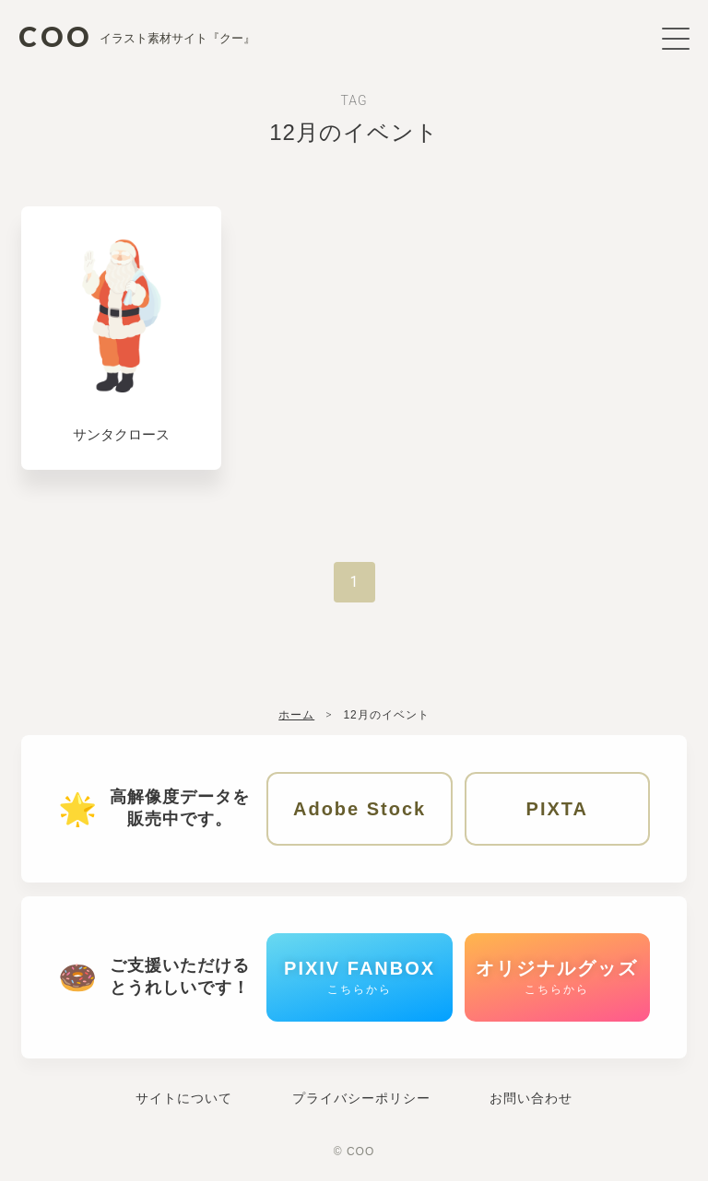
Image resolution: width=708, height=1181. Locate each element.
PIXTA (557, 809)
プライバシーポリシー (361, 1098)
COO (136, 34)
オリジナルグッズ (557, 977)
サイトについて (184, 1098)
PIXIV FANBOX (359, 977)
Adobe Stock (359, 809)
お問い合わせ (531, 1098)
